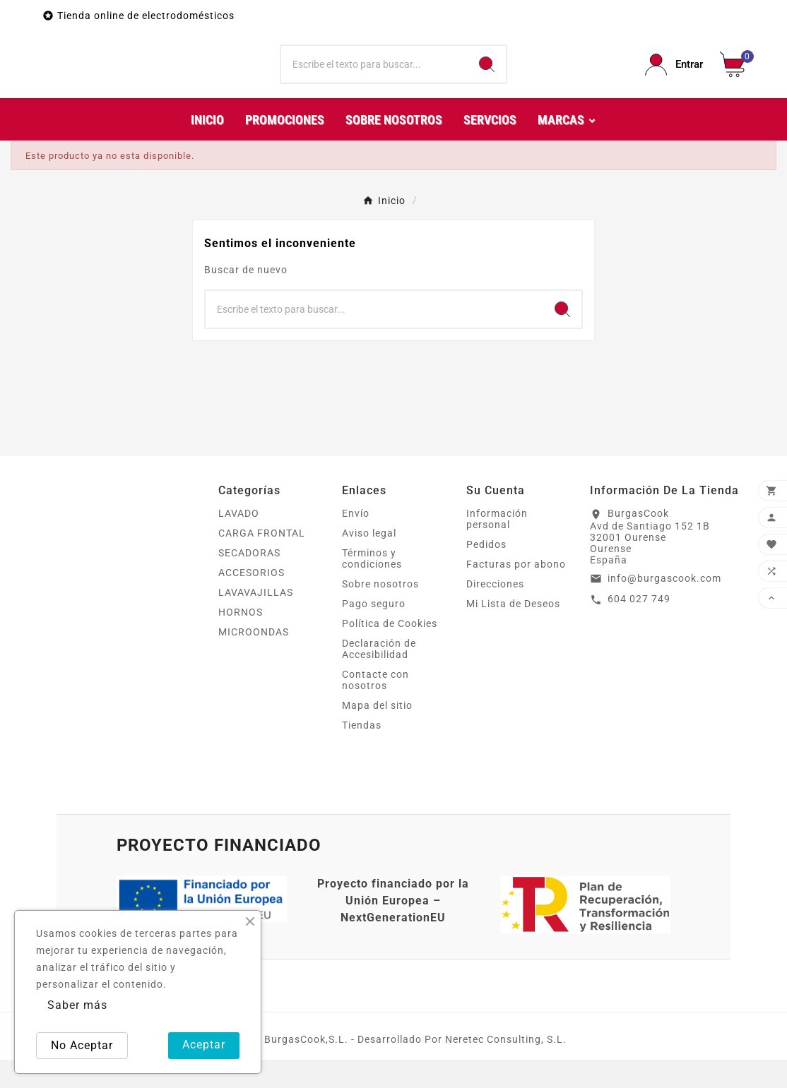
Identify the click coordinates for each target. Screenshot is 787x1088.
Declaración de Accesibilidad (379, 677)
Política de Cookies (389, 651)
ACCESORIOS (251, 600)
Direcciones (495, 612)
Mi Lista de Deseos (513, 632)
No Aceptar (82, 1045)
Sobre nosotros (380, 612)
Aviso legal (369, 561)
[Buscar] (374, 79)
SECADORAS (249, 581)
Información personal (497, 547)
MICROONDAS (253, 660)
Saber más (77, 1005)
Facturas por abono (516, 592)
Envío (355, 541)
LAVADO (238, 541)
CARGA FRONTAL (261, 561)
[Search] (487, 79)
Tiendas (361, 753)
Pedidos (486, 572)
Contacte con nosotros (375, 708)
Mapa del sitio (377, 733)
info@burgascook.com (664, 606)
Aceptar (203, 1044)
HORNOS (240, 640)
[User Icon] (674, 79)
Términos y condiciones (372, 586)
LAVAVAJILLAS (255, 620)
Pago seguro (374, 632)
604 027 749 (639, 627)
